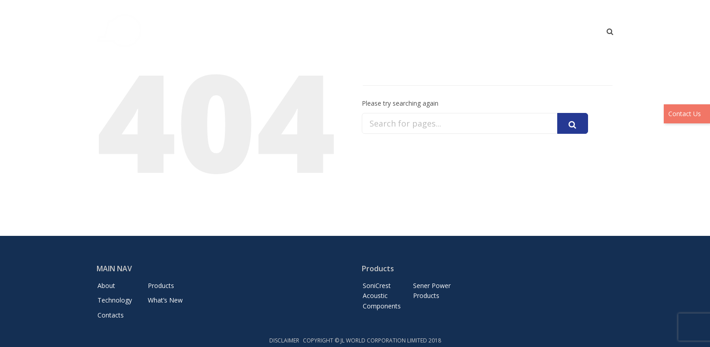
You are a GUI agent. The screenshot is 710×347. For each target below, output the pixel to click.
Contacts (577, 33)
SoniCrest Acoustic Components (382, 295)
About (385, 33)
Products (426, 33)
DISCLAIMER (284, 340)
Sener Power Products (432, 290)
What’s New (528, 33)
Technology (474, 33)
